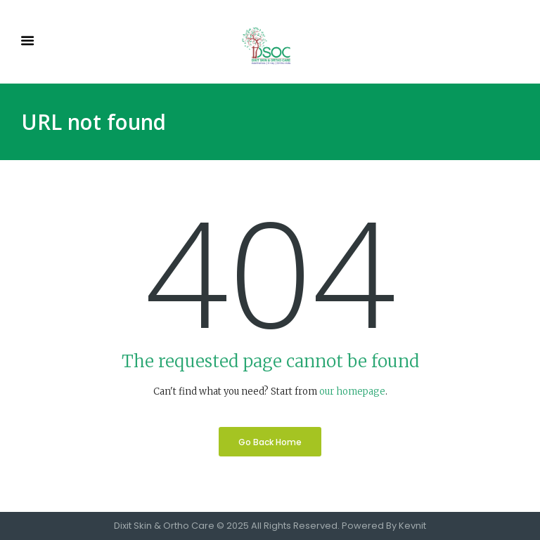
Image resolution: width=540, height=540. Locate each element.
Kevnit (412, 525)
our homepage (352, 391)
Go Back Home (270, 442)
